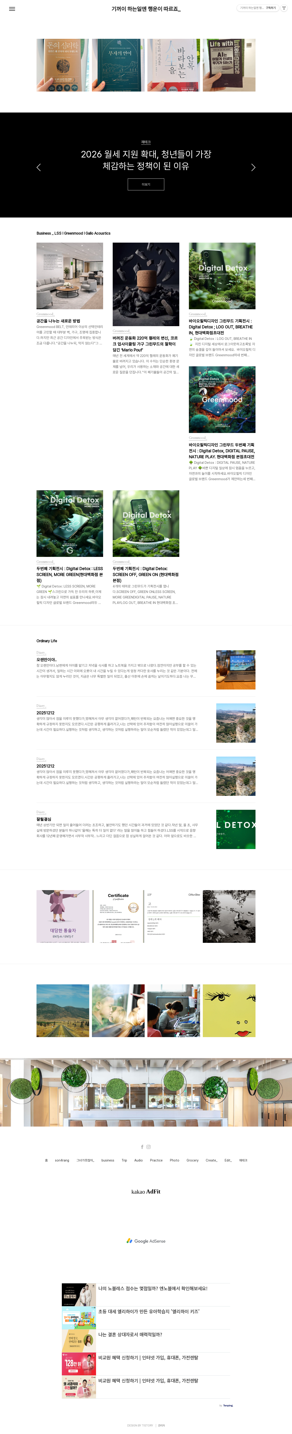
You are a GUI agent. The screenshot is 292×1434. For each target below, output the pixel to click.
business (108, 1160)
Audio (138, 1160)
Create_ (211, 1160)
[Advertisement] (146, 1241)
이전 (39, 167)
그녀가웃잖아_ (85, 1160)
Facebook (142, 1147)
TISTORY (147, 1425)
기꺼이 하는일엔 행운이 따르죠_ (146, 9)
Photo (174, 1160)
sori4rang (62, 1160)
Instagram (148, 1147)
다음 (253, 167)
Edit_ (228, 1160)
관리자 (161, 1425)
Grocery (192, 1160)
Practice (156, 1160)
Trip (124, 1160)
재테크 (243, 1160)
